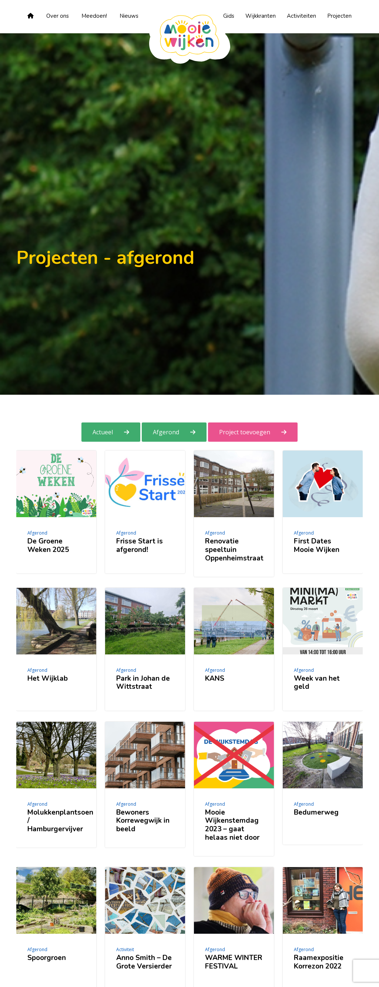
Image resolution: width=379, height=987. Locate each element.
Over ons (57, 16)
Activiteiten (301, 16)
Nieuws (129, 16)
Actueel (103, 432)
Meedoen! (94, 16)
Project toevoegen (244, 432)
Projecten (339, 16)
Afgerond (166, 432)
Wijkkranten (260, 16)
